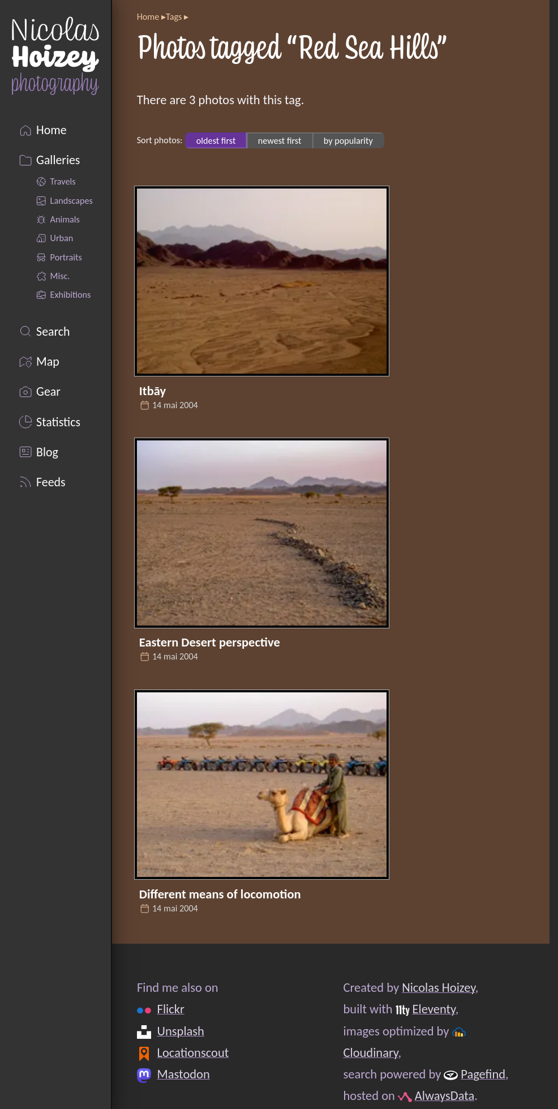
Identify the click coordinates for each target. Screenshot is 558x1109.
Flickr (170, 1009)
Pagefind (483, 1074)
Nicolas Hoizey (438, 987)
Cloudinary (370, 1052)
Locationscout (193, 1052)
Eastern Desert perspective (209, 642)
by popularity (348, 140)
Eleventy (433, 1009)
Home (148, 16)
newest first (280, 140)
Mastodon (183, 1074)
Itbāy (152, 391)
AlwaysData (445, 1096)
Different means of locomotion (220, 894)
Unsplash (180, 1031)
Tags (174, 16)
